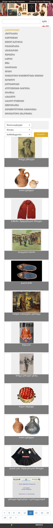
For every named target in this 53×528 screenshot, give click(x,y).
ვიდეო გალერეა (14, 42)
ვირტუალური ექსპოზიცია (18, 114)
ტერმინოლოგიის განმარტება (20, 109)
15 (48, 513)
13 (36, 513)
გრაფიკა (9, 93)
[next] (15, 517)
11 (25, 513)
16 (5, 517)
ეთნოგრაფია (12, 105)
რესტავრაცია (12, 46)
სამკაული (10, 97)
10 (19, 513)
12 (30, 513)
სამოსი (8, 59)
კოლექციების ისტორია (17, 88)
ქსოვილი (10, 80)
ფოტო (8, 71)
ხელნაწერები (12, 84)
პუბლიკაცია (11, 34)
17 (11, 517)
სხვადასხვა (11, 67)
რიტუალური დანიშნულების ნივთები (24, 76)
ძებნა (44, 21)
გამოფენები (11, 38)
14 (42, 513)
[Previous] (4, 512)
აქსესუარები (11, 50)
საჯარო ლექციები (14, 101)
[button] (18, 125)
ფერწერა (10, 55)
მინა (7, 63)
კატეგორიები (12, 30)
